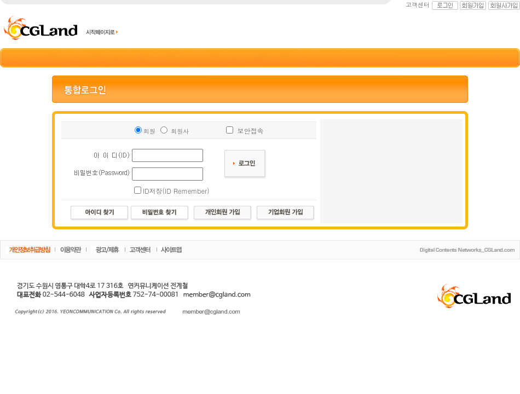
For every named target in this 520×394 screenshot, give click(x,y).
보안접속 (250, 130)
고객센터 (418, 5)
